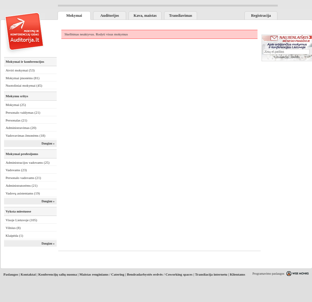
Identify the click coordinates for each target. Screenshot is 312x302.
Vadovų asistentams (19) (23, 193)
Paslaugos (10, 274)
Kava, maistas (145, 15)
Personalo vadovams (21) (23, 178)
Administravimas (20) (21, 128)
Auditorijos (109, 15)
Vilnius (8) (13, 228)
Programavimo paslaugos (268, 273)
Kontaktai (28, 274)
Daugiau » (47, 143)
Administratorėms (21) (21, 185)
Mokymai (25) (16, 105)
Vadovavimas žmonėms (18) (25, 135)
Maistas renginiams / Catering (101, 274)
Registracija (261, 15)
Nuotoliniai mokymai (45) (24, 85)
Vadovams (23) (16, 170)
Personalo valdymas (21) (23, 112)
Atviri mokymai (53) (20, 70)
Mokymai (74, 15)
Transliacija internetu (211, 274)
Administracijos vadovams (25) (28, 162)
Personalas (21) (16, 120)
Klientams (237, 274)
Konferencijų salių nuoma (57, 274)
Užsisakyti (281, 57)
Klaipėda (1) (14, 235)
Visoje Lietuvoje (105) (21, 220)
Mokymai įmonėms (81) (23, 78)
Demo (295, 57)
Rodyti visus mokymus (112, 34)
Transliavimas (180, 15)
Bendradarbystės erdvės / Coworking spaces (159, 274)
